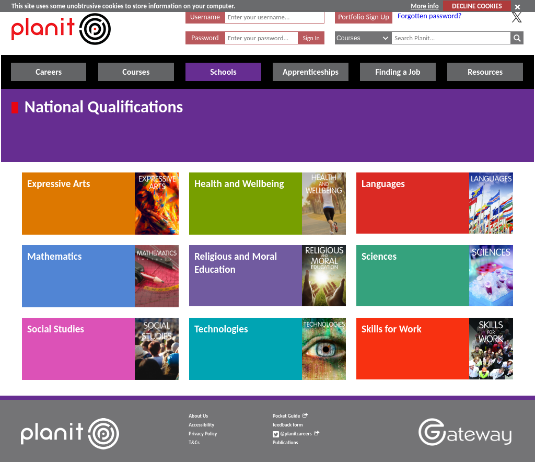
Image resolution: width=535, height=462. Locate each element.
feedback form (288, 425)
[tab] (100, 203)
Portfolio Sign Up (363, 16)
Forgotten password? (429, 15)
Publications (285, 443)
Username (205, 17)
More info (424, 6)
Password (204, 37)
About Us (198, 416)
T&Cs (194, 443)
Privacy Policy (203, 434)
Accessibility (201, 425)
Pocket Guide (290, 416)
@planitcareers (296, 434)
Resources (485, 72)
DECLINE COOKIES (477, 6)
